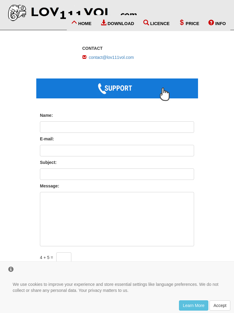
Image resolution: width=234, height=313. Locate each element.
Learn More (194, 305)
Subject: (48, 162)
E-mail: (47, 138)
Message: (49, 186)
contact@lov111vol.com (111, 57)
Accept (219, 305)
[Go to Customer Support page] (117, 90)
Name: (46, 115)
